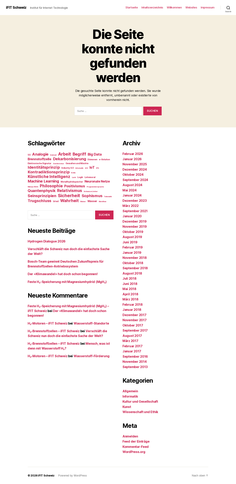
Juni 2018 (130, 284)
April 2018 (130, 294)
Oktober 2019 (133, 232)
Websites (191, 7)
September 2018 (135, 268)
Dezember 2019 (135, 221)
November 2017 (135, 320)
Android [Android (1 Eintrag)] (53, 155)
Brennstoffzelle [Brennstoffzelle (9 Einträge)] (39, 159)
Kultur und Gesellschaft (140, 401)
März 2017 (130, 341)
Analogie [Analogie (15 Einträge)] (40, 154)
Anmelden (130, 436)
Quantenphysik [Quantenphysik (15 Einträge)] (42, 190)
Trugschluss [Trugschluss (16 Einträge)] (39, 200)
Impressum (207, 7)
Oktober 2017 (133, 325)
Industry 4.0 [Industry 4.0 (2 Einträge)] (67, 168)
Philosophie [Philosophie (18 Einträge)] (51, 185)
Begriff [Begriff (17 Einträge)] (79, 154)
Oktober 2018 (133, 263)
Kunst (127, 407)
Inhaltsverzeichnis (152, 7)
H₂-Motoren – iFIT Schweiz (47, 323)
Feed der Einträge (136, 441)
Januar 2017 (132, 351)
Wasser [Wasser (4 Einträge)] (92, 201)
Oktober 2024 (133, 174)
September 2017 (135, 330)
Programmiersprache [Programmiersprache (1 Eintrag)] (95, 187)
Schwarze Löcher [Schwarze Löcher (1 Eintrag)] (91, 191)
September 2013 (135, 367)
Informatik (130, 396)
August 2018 (132, 273)
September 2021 (135, 211)
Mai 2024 (130, 190)
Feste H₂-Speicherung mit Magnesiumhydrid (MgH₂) (67, 282)
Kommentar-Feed (136, 447)
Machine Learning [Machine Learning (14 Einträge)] (43, 181)
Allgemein (130, 391)
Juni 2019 (130, 242)
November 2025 (135, 164)
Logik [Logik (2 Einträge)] (80, 177)
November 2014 (135, 362)
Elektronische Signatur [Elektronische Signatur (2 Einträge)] (39, 163)
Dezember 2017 (134, 315)
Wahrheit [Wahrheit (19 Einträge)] (69, 200)
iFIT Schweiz (16, 7)
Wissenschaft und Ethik (140, 412)
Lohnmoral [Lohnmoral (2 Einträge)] (90, 177)
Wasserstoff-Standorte (91, 323)
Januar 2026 (132, 159)
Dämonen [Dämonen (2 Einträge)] (92, 159)
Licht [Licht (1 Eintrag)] (74, 177)
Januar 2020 (132, 216)
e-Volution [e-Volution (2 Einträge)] (104, 159)
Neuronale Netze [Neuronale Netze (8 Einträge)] (97, 181)
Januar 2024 (132, 195)
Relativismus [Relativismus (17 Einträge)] (69, 190)
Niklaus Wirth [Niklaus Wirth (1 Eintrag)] (33, 187)
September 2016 (135, 356)
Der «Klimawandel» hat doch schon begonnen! (63, 274)
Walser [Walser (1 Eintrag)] (83, 202)
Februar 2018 (133, 304)
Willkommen (174, 7)
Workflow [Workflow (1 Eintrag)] (102, 202)
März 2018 (130, 299)
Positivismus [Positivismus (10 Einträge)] (74, 186)
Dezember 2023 (135, 201)
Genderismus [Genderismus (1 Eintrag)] (58, 164)
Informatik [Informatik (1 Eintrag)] (79, 168)
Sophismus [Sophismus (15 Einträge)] (92, 196)
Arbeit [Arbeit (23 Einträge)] (64, 154)
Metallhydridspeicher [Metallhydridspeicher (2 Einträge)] (72, 182)
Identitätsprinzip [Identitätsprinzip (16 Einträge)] (44, 167)
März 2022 (131, 206)
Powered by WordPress (72, 475)
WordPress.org (134, 452)
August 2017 (132, 336)
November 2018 (135, 258)
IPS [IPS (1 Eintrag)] (97, 168)
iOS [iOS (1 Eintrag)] (86, 168)
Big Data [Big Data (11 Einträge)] (95, 154)
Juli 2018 (130, 278)
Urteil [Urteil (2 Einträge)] (56, 201)
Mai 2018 (129, 289)
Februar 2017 (133, 346)
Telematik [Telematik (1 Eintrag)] (108, 197)
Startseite (132, 7)
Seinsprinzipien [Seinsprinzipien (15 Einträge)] (42, 196)
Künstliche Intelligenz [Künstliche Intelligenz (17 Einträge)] (49, 176)
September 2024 (135, 180)
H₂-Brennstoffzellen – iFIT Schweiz (54, 331)
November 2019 (135, 226)
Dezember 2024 (135, 169)
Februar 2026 (133, 154)
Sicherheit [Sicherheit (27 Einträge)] (69, 195)
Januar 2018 (132, 310)
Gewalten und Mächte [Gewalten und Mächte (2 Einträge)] (77, 163)
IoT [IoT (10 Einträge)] (92, 167)
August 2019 (132, 237)
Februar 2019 (133, 247)
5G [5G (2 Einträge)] (29, 155)
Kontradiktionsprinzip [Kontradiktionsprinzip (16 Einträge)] (49, 172)
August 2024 (132, 185)
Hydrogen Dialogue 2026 (46, 241)
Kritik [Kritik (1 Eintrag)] (73, 173)
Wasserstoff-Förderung (91, 356)
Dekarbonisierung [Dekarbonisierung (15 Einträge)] (69, 159)
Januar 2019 (132, 252)
